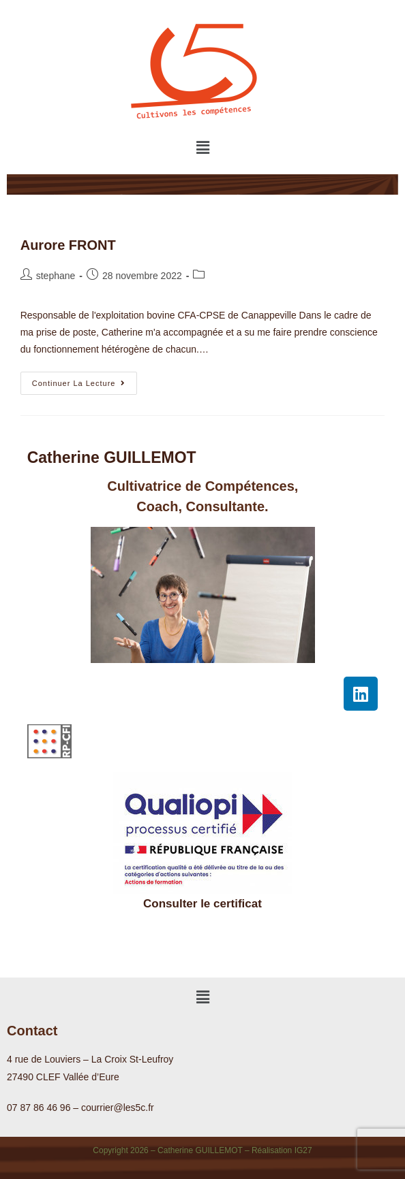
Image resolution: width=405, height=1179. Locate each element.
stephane (56, 275)
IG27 (303, 1150)
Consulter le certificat (202, 903)
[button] (202, 148)
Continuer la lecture (85, 379)
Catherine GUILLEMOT (111, 457)
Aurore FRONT (68, 245)
